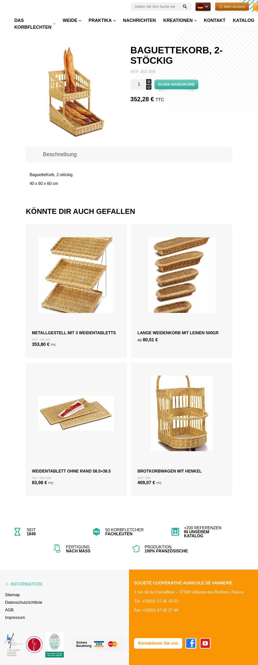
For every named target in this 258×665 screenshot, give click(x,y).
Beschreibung (60, 154)
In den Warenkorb (176, 84)
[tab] (60, 154)
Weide (89, 19)
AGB (9, 610)
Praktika (113, 19)
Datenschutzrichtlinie (23, 602)
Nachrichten (143, 19)
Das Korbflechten (60, 21)
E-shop (241, 21)
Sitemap (12, 595)
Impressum (15, 617)
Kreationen (172, 19)
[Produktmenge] (141, 84)
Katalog (221, 19)
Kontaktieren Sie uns (158, 643)
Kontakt (200, 19)
